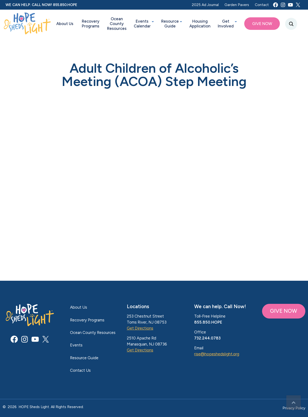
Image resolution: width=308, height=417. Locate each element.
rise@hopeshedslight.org (216, 354)
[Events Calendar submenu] (153, 21)
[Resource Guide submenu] (181, 21)
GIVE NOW (283, 311)
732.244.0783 (207, 338)
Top (293, 402)
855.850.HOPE (65, 4)
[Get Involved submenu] (236, 21)
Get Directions (140, 328)
